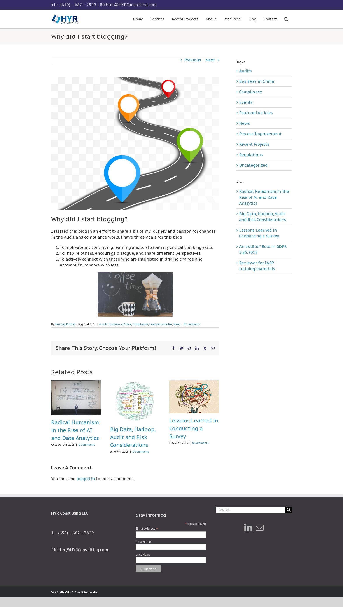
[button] (286, 19)
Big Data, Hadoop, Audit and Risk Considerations (132, 437)
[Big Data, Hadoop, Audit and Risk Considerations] (135, 401)
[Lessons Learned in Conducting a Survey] (194, 396)
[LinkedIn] (248, 528)
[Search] (288, 510)
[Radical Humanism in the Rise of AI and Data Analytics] (76, 397)
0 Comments (192, 324)
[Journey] (135, 143)
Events (245, 102)
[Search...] (250, 510)
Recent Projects (254, 144)
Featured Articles (160, 324)
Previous (192, 59)
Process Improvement (260, 133)
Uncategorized (253, 165)
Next (210, 59)
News (177, 324)
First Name (143, 541)
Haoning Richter (65, 324)
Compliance (140, 324)
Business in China (120, 324)
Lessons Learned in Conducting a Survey (193, 428)
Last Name (143, 554)
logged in (86, 478)
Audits (103, 324)
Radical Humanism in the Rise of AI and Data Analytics (75, 430)
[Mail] (260, 528)
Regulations (251, 154)
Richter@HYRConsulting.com (128, 4)
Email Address (147, 529)
